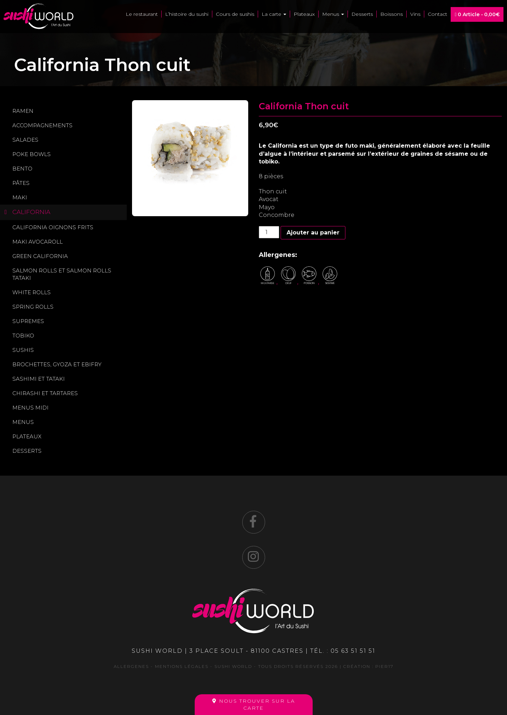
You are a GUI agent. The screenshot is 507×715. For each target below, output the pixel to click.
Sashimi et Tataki (38, 378)
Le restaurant (142, 14)
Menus (333, 14)
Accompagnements (42, 125)
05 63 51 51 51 (353, 651)
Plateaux (304, 14)
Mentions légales (181, 666)
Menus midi (30, 407)
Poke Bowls (31, 154)
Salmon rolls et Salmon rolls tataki (61, 274)
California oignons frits (52, 227)
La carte (274, 14)
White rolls (31, 292)
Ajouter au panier (313, 232)
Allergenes (131, 666)
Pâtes (21, 183)
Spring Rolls (33, 306)
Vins (415, 14)
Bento (22, 168)
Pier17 (384, 666)
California (31, 211)
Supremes (28, 321)
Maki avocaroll (37, 241)
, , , (299, 282)
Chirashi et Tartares (45, 393)
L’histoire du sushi (186, 14)
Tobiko (23, 335)
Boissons (391, 14)
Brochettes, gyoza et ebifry (56, 364)
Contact (437, 14)
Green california (40, 256)
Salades (25, 139)
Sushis (23, 350)
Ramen (22, 111)
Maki (19, 197)
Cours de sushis (235, 14)
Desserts (362, 14)
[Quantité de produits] (269, 232)
